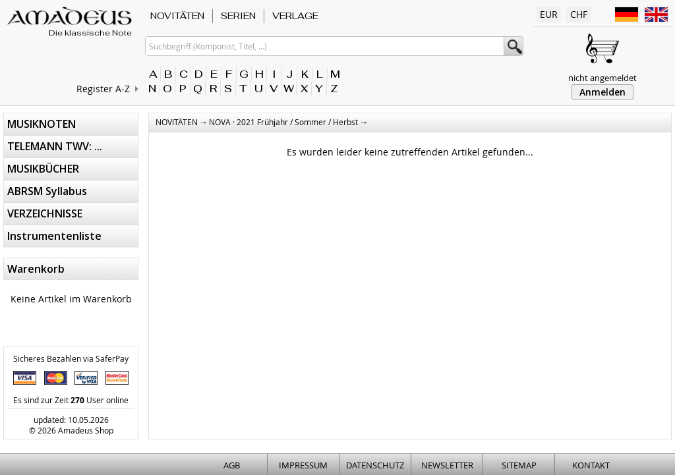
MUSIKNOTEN (41, 124)
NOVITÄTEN (177, 16)
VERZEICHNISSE (44, 213)
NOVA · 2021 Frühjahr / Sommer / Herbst (283, 122)
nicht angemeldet (602, 78)
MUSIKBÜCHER (43, 168)
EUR (548, 14)
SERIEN (238, 16)
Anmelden (602, 92)
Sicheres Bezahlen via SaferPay (71, 358)
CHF (579, 14)
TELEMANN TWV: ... (54, 146)
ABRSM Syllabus (47, 191)
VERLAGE (295, 16)
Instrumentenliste (54, 236)
